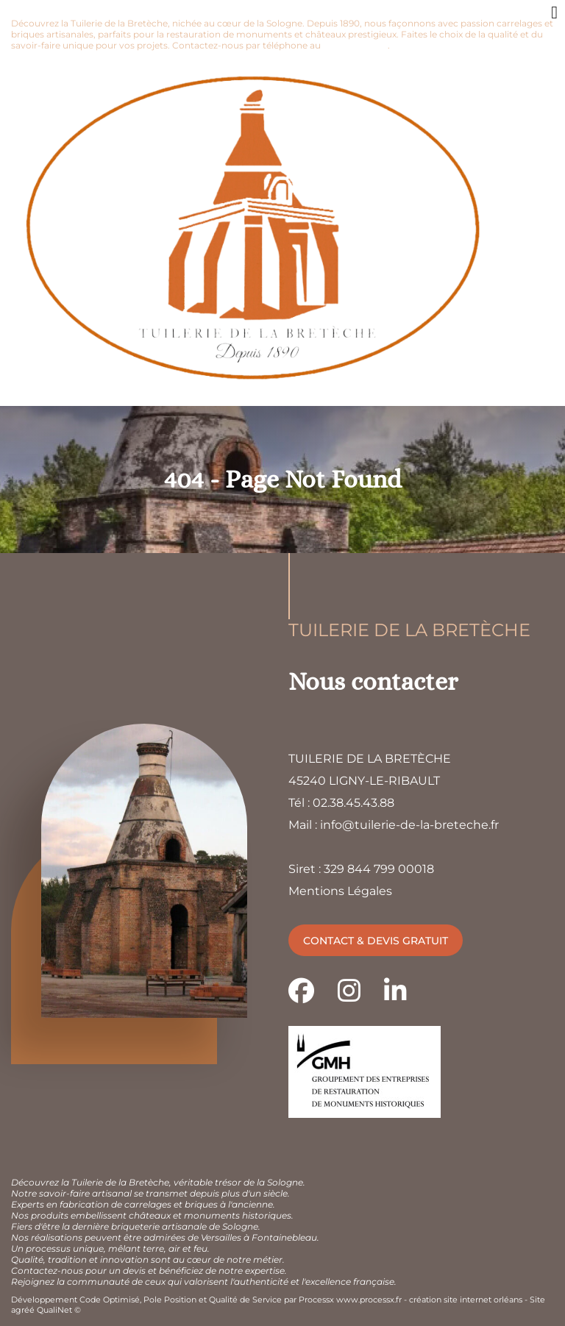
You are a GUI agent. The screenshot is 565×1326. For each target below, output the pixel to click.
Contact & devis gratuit (375, 940)
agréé (23, 1310)
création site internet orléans (465, 1299)
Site (537, 1299)
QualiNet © (59, 1310)
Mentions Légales (340, 891)
